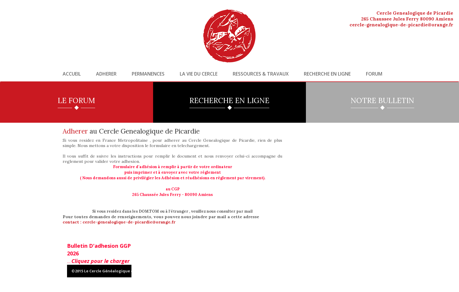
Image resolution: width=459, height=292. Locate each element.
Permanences (148, 73)
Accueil (72, 73)
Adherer (106, 73)
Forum (374, 73)
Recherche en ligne (327, 73)
